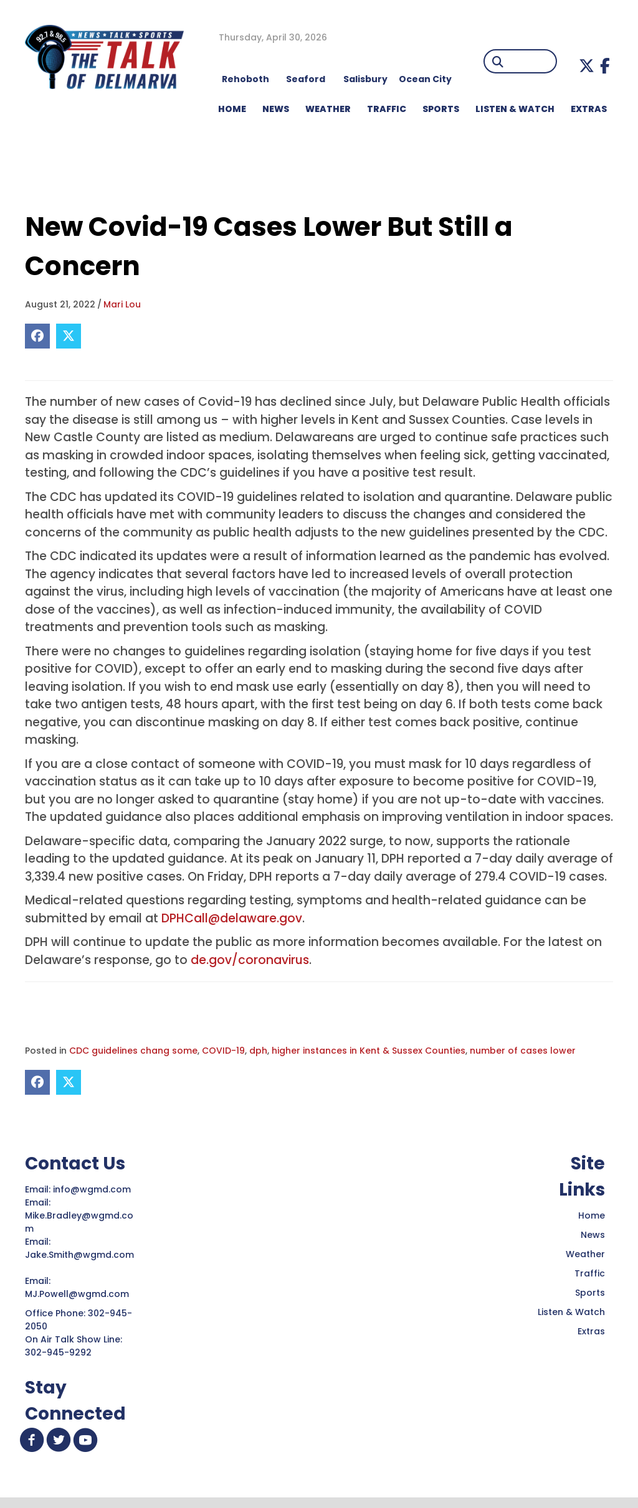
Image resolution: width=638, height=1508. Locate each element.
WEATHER (328, 109)
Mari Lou (122, 304)
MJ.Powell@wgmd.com (79, 1294)
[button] (586, 65)
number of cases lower (523, 1050)
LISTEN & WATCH (515, 109)
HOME (232, 109)
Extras (591, 1331)
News (593, 1235)
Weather (585, 1254)
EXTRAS (589, 109)
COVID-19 (223, 1050)
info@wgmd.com (93, 1189)
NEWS (275, 109)
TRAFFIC (386, 109)
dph (258, 1050)
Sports (440, 109)
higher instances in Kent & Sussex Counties (368, 1050)
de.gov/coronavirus (250, 960)
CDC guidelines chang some (133, 1050)
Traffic (589, 1273)
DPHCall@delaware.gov (231, 918)
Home (591, 1215)
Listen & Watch (571, 1312)
